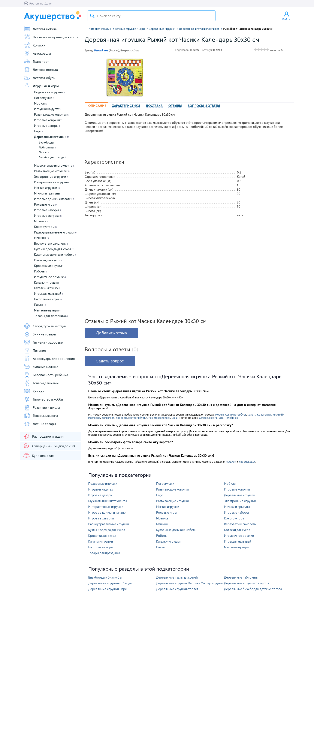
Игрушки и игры (41, 85)
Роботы (40, 271)
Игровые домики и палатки (54, 199)
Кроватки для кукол (48, 266)
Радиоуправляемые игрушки (55, 232)
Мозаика (41, 221)
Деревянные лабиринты (241, 577)
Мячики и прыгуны (47, 193)
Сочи (175, 417)
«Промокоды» (247, 461)
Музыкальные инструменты (54, 165)
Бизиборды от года (52, 157)
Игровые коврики (48, 120)
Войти (286, 16)
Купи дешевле (38, 455)
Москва (219, 414)
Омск (149, 417)
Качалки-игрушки (47, 282)
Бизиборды (47, 142)
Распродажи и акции (43, 436)
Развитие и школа (42, 407)
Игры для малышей (48, 293)
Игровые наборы (47, 210)
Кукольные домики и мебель (55, 254)
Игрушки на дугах (47, 109)
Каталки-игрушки (47, 288)
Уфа (221, 417)
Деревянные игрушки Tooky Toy (246, 583)
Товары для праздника (51, 316)
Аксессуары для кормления (49, 358)
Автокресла (37, 53)
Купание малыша (41, 366)
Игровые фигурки (47, 215)
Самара (203, 417)
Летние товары (40, 423)
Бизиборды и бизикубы (105, 577)
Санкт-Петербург (235, 414)
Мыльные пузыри (47, 310)
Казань (251, 414)
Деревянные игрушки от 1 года (110, 583)
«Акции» (231, 461)
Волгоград (108, 417)
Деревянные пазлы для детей (177, 577)
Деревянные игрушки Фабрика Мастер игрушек (190, 583)
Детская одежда (41, 69)
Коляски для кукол (48, 260)
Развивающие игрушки (52, 171)
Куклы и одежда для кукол (54, 249)
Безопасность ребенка (46, 374)
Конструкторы (45, 227)
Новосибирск (162, 417)
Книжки (34, 391)
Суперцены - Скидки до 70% (49, 445)
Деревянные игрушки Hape (107, 589)
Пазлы (44, 152)
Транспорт (36, 61)
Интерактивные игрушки (52, 182)
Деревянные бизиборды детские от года (253, 589)
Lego (38, 131)
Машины (41, 238)
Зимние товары (40, 334)
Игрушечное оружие (50, 277)
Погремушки (44, 98)
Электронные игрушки (51, 176)
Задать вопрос (110, 361)
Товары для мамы (41, 383)
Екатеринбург (136, 417)
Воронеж (121, 417)
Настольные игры (48, 299)
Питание (35, 350)
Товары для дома (41, 415)
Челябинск (231, 417)
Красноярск (264, 414)
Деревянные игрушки (51, 137)
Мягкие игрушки (47, 188)
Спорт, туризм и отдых (45, 326)
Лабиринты (47, 147)
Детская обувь (39, 77)
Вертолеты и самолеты (51, 243)
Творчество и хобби (43, 399)
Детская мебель (40, 28)
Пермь (213, 417)
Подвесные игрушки (49, 92)
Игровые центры (47, 125)
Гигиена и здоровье (43, 342)
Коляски (34, 45)
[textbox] (151, 15)
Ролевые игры (45, 204)
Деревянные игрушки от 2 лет (177, 589)
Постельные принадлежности (51, 37)
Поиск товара (92, 15)
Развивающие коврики (51, 114)
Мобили (41, 103)
